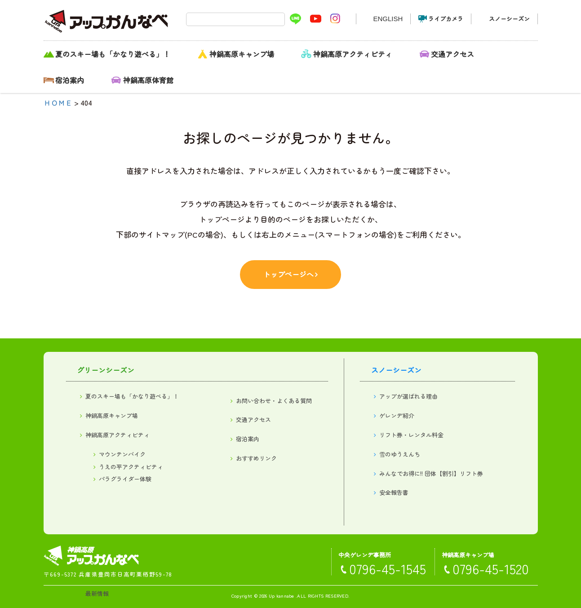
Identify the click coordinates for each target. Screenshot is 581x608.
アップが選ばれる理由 (408, 396)
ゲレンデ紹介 (396, 415)
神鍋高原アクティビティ (352, 54)
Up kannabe (281, 595)
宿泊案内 (69, 80)
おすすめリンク (256, 458)
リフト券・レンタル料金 (411, 434)
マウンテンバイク (122, 454)
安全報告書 (393, 492)
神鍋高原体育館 (148, 80)
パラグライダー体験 (125, 479)
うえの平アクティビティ (131, 466)
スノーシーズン (509, 18)
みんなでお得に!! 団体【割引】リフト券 (431, 473)
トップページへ (288, 274)
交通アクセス (452, 54)
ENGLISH (388, 18)
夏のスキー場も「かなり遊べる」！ (112, 54)
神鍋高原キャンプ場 (241, 54)
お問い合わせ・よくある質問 (274, 400)
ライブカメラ (445, 18)
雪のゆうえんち (399, 454)
